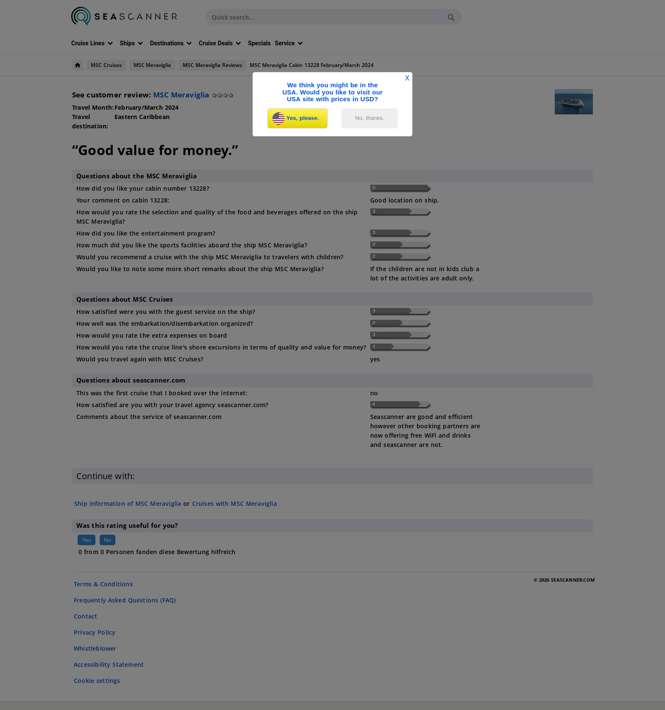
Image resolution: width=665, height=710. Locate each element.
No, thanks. (370, 118)
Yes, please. (295, 118)
